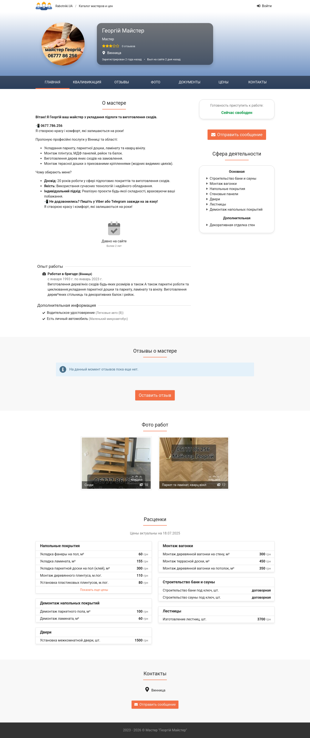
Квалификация (87, 82)
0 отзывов (128, 46)
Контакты (257, 82)
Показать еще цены (94, 590)
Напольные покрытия (225, 189)
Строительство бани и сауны (230, 178)
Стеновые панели (221, 194)
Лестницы (215, 204)
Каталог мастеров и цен (96, 6)
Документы (189, 82)
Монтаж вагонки (221, 184)
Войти (264, 6)
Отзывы (121, 82)
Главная (52, 82)
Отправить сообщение (237, 134)
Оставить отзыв (155, 395)
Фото (155, 82)
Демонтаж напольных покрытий (233, 209)
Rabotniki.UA (64, 6)
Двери (212, 199)
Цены (223, 82)
